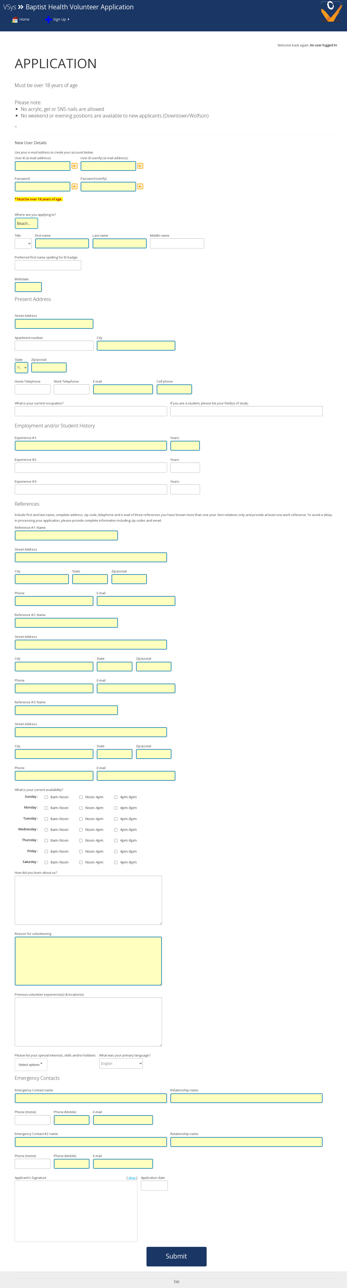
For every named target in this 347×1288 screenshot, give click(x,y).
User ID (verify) (91, 158)
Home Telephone (27, 381)
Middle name (159, 235)
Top (176, 1281)
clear (132, 1177)
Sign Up (55, 19)
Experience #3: (26, 481)
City (99, 337)
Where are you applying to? (35, 214)
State (19, 359)
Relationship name (184, 1090)
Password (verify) (93, 178)
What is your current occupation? (39, 403)
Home (20, 19)
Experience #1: (26, 438)
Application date (153, 1177)
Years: (175, 438)
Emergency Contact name (34, 1090)
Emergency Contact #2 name (36, 1134)
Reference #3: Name (30, 702)
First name (43, 235)
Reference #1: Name (30, 527)
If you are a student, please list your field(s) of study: (209, 403)
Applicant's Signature (30, 1177)
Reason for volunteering (33, 933)
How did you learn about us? (36, 872)
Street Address (54, 307)
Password (22, 178)
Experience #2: (26, 459)
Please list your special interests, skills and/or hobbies (55, 1055)
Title (18, 235)
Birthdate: (22, 279)
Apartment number (29, 337)
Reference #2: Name (30, 615)
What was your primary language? (124, 1055)
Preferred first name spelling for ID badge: (46, 257)
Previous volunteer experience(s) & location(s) (49, 994)
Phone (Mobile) (65, 1112)
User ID (20, 158)
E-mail (97, 381)
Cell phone (165, 381)
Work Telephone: (66, 381)
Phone (20, 593)
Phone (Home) (25, 1112)
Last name (100, 235)
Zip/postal (38, 359)
